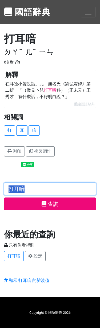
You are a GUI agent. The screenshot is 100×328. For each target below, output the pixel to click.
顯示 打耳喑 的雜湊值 (26, 280)
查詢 (50, 204)
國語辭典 (27, 12)
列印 (14, 151)
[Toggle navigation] (88, 12)
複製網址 (40, 151)
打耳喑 (13, 256)
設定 (35, 256)
